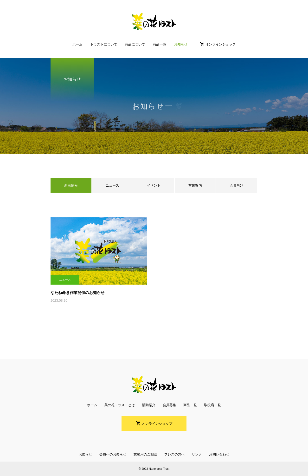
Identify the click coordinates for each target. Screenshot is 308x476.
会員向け (236, 185)
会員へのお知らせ (112, 454)
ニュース (112, 185)
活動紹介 (148, 405)
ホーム (77, 44)
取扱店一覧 (212, 405)
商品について (135, 44)
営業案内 (195, 185)
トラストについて (103, 44)
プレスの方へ (174, 454)
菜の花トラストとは (119, 405)
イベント (153, 185)
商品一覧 (159, 44)
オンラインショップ (220, 44)
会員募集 (169, 405)
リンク (197, 454)
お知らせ (180, 44)
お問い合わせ (219, 454)
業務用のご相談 (145, 454)
